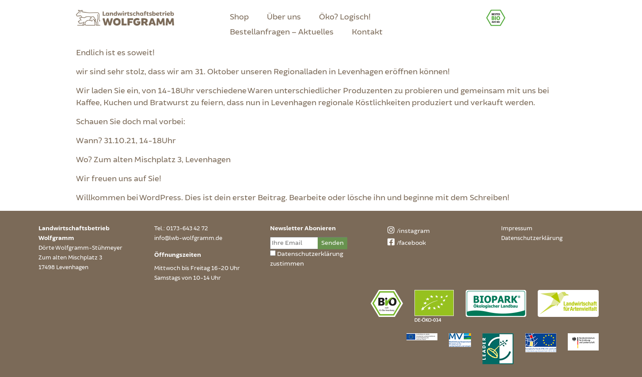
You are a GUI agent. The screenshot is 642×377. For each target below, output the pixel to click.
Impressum (516, 228)
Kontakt (367, 32)
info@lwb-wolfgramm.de (188, 238)
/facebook (405, 243)
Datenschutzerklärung (531, 238)
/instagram (407, 231)
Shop (239, 17)
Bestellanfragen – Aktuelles (282, 32)
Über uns (284, 17)
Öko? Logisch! (345, 17)
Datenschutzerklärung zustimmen (306, 258)
